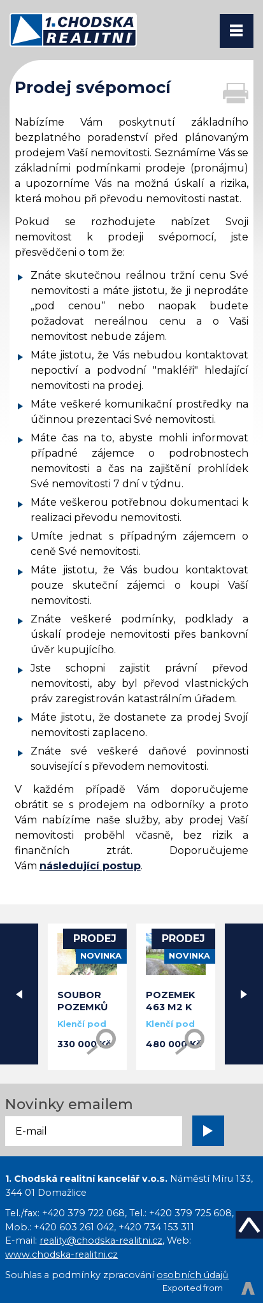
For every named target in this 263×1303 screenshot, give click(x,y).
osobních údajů (193, 1275)
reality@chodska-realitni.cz (100, 1240)
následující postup (90, 866)
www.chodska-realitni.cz (61, 1254)
